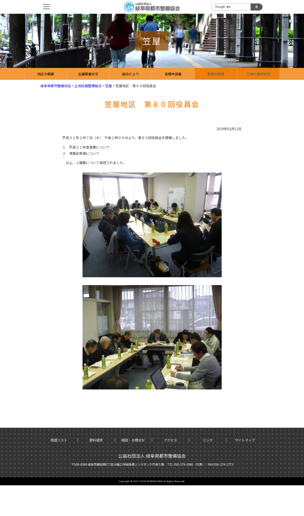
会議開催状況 (88, 73)
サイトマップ (245, 440)
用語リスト (58, 440)
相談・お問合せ (133, 440)
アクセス (170, 440)
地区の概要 (45, 73)
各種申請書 (173, 73)
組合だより (130, 73)
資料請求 (96, 440)
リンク (207, 440)
